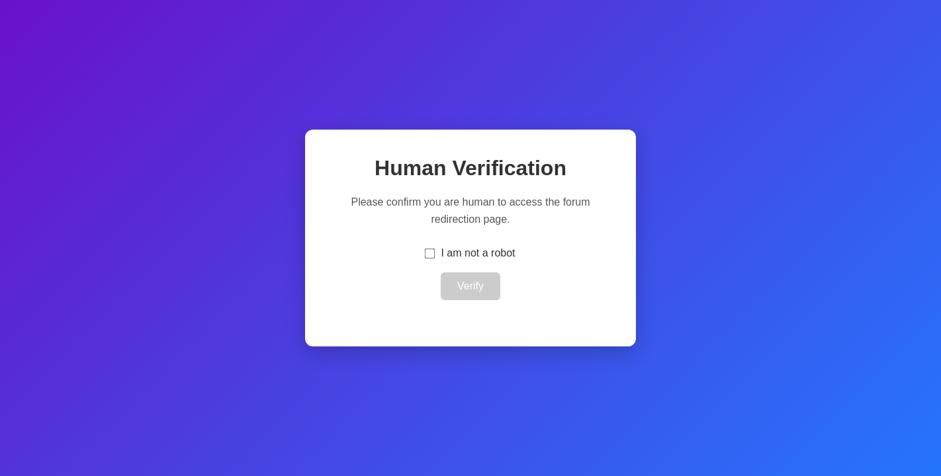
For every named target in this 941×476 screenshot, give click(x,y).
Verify (470, 286)
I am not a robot (478, 252)
